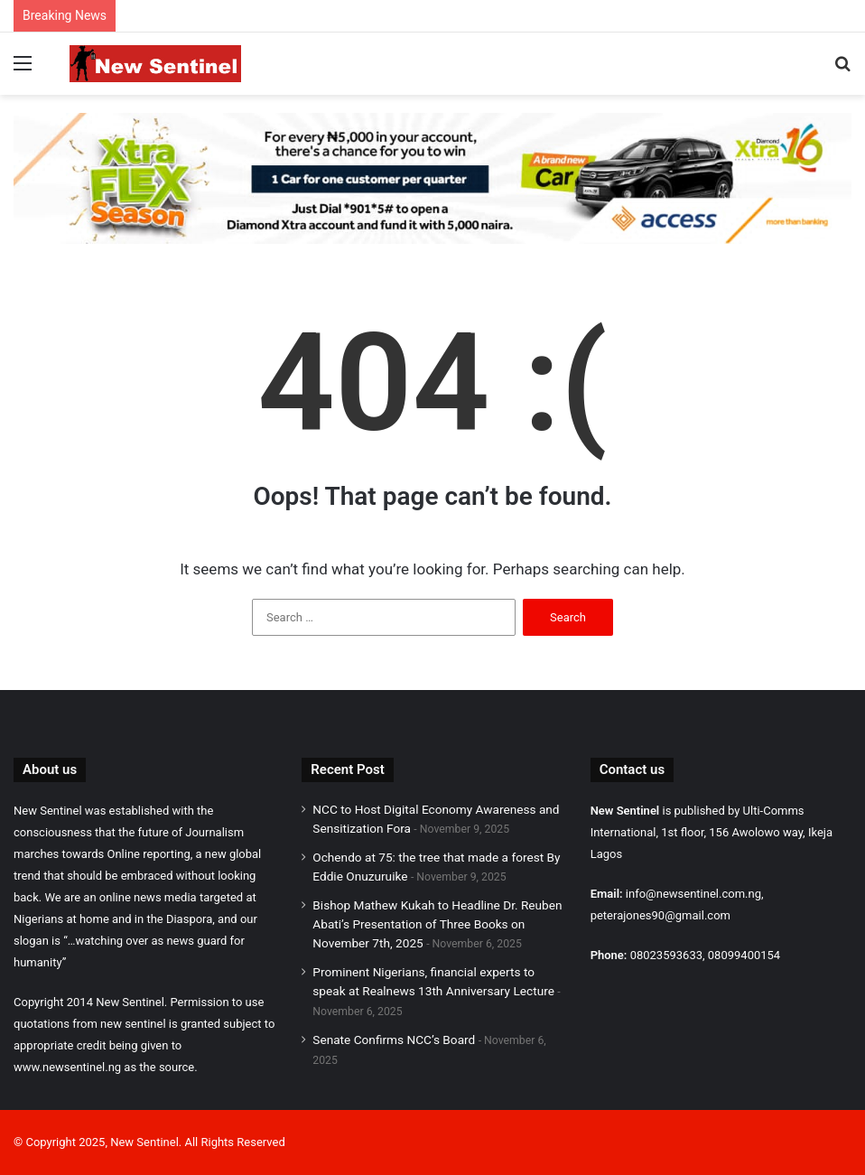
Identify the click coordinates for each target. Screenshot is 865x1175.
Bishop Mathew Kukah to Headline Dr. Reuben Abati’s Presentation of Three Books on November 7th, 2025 (437, 924)
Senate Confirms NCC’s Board (393, 1039)
